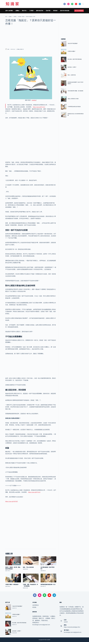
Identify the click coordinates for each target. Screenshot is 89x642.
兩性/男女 (25, 10)
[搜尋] (83, 4)
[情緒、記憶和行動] (63, 75)
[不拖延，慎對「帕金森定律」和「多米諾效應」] (31, 578)
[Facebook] (64, 4)
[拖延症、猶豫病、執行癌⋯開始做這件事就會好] (13, 560)
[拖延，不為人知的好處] (31, 560)
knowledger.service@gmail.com (72, 632)
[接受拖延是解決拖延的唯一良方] (48, 578)
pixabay (34, 100)
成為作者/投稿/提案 (64, 10)
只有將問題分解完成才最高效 (74, 106)
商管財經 (56, 10)
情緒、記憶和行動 (72, 75)
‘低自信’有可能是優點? (73, 43)
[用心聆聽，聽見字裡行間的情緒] (63, 59)
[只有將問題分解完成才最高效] (63, 107)
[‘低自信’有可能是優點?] (63, 43)
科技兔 (34, 607)
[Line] (72, 4)
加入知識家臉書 (79, 10)
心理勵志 (18, 49)
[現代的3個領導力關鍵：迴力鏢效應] (63, 91)
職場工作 (22, 49)
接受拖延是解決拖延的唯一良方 (48, 584)
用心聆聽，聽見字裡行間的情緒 (75, 59)
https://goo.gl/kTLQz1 (39, 107)
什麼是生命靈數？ (72, 51)
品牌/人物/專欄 (9, 10)
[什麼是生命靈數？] (63, 51)
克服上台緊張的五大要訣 (73, 98)
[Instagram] (68, 4)
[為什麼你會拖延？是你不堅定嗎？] (48, 560)
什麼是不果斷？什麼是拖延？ (12, 584)
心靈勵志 (18, 10)
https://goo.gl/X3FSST (11, 501)
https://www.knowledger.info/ (72, 627)
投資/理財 (49, 10)
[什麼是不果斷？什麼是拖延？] (13, 578)
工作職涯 (32, 10)
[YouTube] (76, 4)
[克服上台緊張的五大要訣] (63, 99)
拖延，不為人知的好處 (28, 567)
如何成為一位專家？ (72, 67)
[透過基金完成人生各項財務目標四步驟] (63, 114)
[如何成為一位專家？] (63, 67)
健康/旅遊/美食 (40, 10)
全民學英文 (35, 605)
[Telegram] (80, 4)
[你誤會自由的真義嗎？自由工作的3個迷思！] (63, 83)
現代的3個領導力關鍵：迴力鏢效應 (75, 90)
